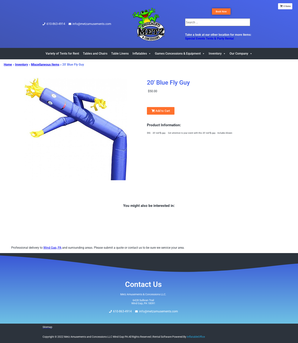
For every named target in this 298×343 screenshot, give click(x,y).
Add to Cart (160, 111)
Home (8, 64)
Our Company (241, 53)
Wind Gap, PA (52, 247)
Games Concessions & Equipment (180, 53)
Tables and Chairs (95, 53)
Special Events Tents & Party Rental (209, 38)
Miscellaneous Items (45, 64)
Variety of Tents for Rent (62, 53)
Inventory (217, 53)
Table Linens (120, 53)
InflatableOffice (196, 336)
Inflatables (141, 53)
